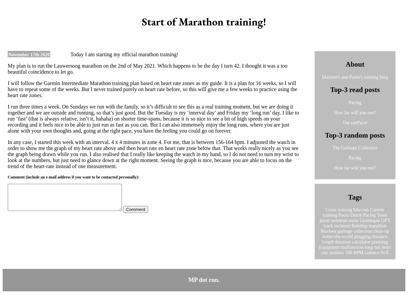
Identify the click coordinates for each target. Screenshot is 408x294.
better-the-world (338, 236)
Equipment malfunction (341, 247)
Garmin (377, 209)
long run (373, 247)
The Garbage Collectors (355, 147)
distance (380, 236)
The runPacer (354, 122)
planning (379, 241)
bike (357, 209)
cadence (372, 252)
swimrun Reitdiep (350, 225)
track (328, 225)
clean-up (381, 231)
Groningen (370, 220)
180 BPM (354, 252)
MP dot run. (204, 280)
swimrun (339, 220)
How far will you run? (355, 112)
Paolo (344, 215)
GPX (386, 220)
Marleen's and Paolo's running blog (355, 77)
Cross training (339, 209)
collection (362, 231)
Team (382, 215)
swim (353, 220)
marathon (378, 225)
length (328, 241)
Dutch (356, 215)
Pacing (355, 102)
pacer (325, 220)
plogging (362, 236)
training (330, 215)
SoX (385, 252)
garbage (344, 231)
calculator (361, 241)
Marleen (328, 231)
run (365, 209)
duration (343, 241)
